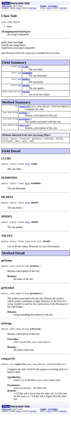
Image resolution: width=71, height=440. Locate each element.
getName (23, 117)
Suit (19, 68)
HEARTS (26, 82)
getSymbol (24, 124)
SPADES (26, 88)
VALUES (26, 95)
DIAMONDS (27, 75)
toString (23, 130)
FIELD (18, 8)
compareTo (24, 110)
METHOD (33, 8)
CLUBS (26, 68)
